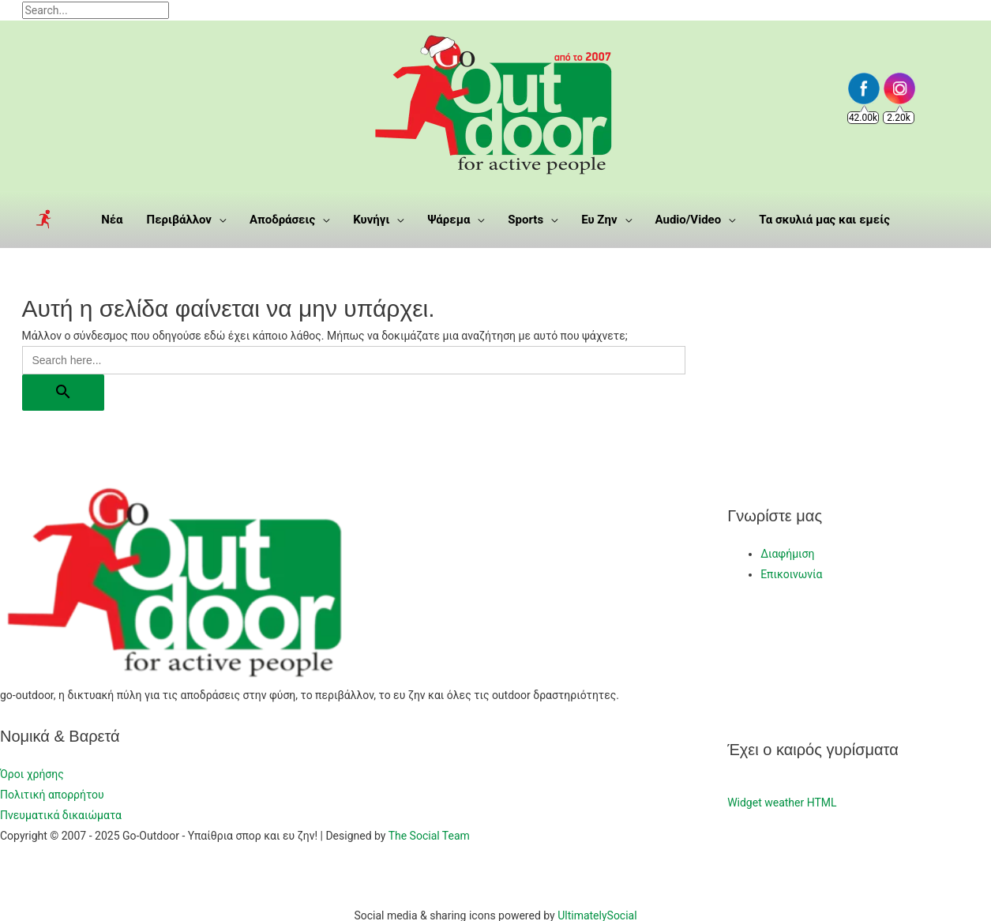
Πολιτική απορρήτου (52, 794)
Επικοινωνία (791, 574)
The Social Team (429, 835)
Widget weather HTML (781, 802)
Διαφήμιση (787, 553)
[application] (219, 219)
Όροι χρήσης (32, 774)
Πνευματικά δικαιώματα (61, 815)
